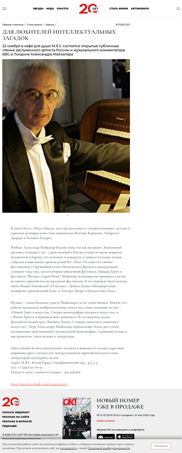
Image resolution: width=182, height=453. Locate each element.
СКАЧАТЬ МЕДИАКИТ (15, 412)
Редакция (9, 426)
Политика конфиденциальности (21, 439)
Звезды (38, 9)
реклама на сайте (15, 417)
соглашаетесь (68, 448)
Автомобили (140, 9)
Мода (50, 9)
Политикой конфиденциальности (109, 448)
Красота (63, 9)
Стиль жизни (118, 9)
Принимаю (161, 446)
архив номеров (106, 420)
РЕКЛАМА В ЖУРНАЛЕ (17, 421)
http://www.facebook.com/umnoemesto (39, 384)
